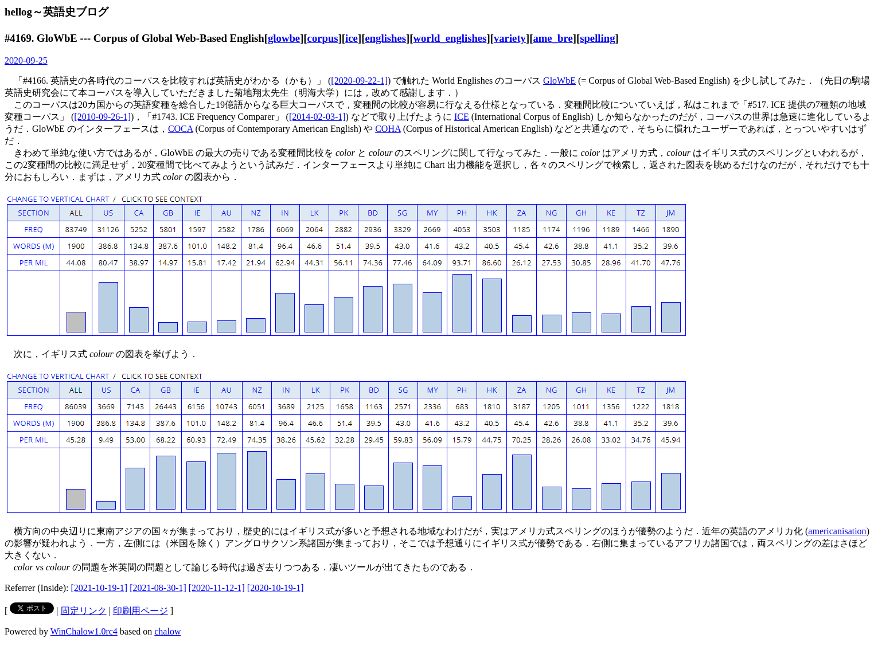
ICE (461, 117)
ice (351, 38)
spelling (597, 38)
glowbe (284, 38)
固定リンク (84, 611)
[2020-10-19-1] (275, 588)
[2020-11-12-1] (217, 588)
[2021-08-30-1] (158, 588)
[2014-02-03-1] (317, 117)
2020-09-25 (26, 60)
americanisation (837, 531)
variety (510, 38)
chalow (167, 631)
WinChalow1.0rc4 (84, 631)
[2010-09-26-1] (102, 117)
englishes (385, 38)
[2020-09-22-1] (359, 80)
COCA (180, 129)
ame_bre (552, 38)
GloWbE (559, 80)
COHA (387, 129)
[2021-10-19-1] (99, 588)
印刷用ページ (140, 611)
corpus (322, 38)
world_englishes (450, 38)
